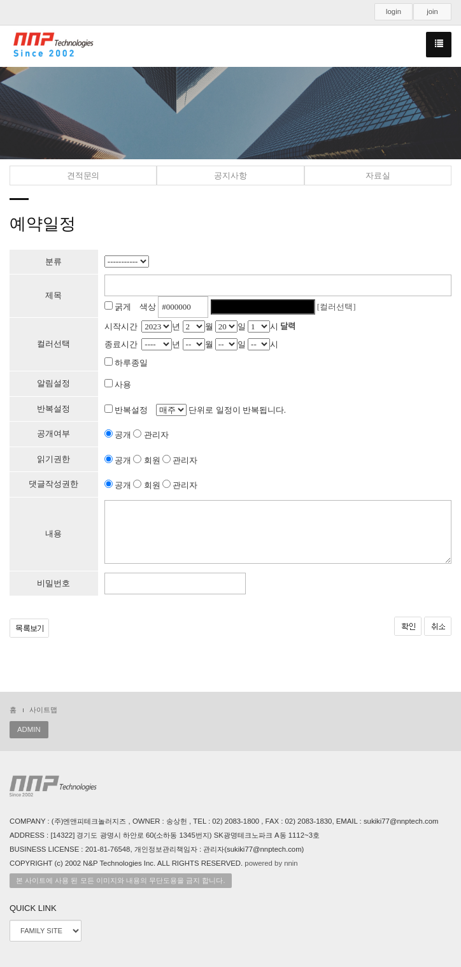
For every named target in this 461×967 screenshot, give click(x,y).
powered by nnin (271, 863)
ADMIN (29, 729)
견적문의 (83, 175)
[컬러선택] (336, 307)
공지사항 (230, 175)
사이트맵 (43, 709)
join (432, 11)
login (393, 11)
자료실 (377, 175)
